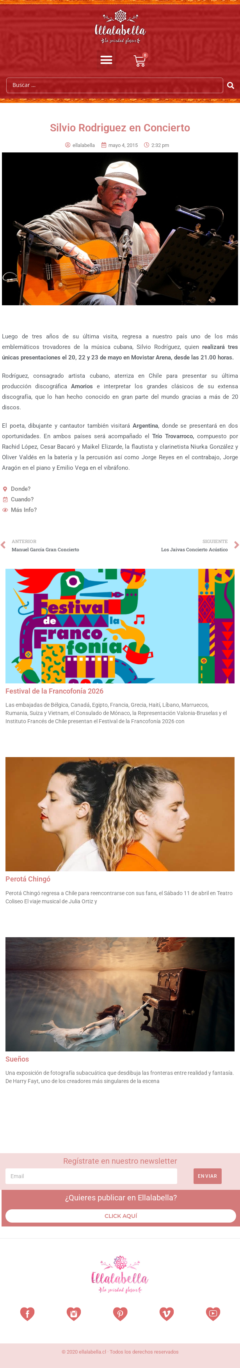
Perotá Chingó (27, 879)
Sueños (17, 1059)
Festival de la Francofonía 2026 (55, 691)
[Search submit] (231, 85)
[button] (106, 60)
